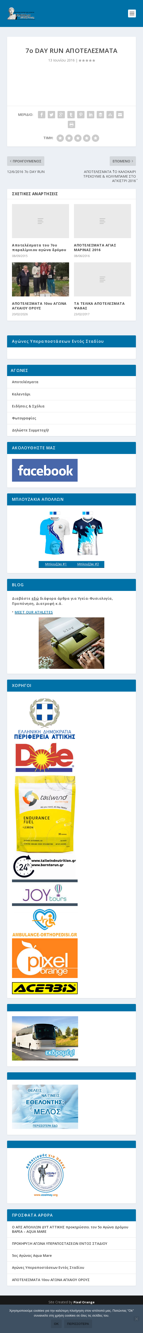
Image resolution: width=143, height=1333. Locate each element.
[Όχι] (136, 1318)
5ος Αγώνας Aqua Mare (32, 1274)
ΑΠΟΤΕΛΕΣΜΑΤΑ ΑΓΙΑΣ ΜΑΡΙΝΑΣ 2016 (95, 247)
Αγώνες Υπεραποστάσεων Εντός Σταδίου (48, 1286)
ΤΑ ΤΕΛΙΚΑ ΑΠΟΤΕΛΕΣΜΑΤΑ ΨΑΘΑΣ (99, 305)
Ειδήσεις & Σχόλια (28, 424)
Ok (56, 1324)
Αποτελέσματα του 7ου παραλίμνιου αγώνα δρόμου (39, 247)
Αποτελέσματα (25, 400)
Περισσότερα (78, 1324)
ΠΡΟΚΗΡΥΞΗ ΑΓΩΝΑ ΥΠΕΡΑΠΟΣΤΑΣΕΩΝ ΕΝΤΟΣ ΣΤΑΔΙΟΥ (59, 1262)
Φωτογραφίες (24, 436)
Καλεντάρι (21, 412)
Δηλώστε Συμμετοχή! (30, 448)
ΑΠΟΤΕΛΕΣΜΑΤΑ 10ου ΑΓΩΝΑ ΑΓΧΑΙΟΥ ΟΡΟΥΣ (39, 305)
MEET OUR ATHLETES (34, 630)
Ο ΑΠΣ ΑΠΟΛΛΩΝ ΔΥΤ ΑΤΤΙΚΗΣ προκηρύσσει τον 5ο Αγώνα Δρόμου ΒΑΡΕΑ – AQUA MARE (70, 1247)
